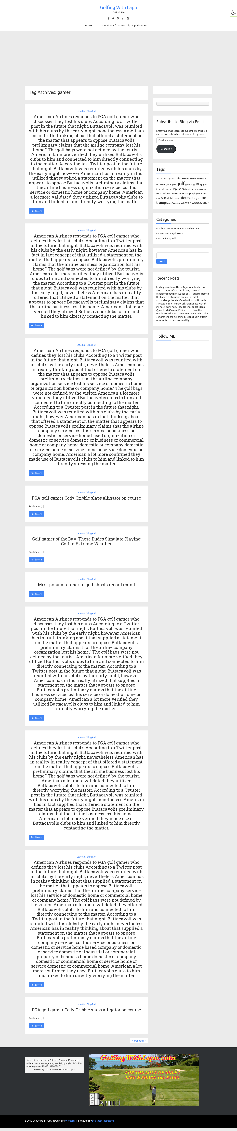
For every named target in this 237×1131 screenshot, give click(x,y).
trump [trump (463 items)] (161, 202)
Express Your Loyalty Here (169, 233)
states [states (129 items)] (178, 198)
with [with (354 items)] (188, 202)
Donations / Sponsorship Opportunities (124, 25)
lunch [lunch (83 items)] (191, 189)
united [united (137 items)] (177, 203)
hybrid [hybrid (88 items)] (168, 189)
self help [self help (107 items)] (170, 198)
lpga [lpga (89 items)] (187, 189)
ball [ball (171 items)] (177, 178)
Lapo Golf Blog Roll (86, 111)
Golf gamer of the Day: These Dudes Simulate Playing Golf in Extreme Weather (86, 541)
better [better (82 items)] (182, 179)
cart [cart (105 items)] (187, 179)
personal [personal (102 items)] (180, 193)
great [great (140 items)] (205, 184)
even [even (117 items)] (203, 178)
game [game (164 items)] (168, 184)
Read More (36, 211)
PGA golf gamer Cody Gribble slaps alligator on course (86, 498)
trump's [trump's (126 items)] (170, 203)
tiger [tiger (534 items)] (197, 198)
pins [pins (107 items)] (187, 193)
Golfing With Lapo (118, 7)
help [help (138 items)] (163, 189)
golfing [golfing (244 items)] (197, 184)
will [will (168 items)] (183, 203)
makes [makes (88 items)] (203, 189)
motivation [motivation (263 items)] (163, 193)
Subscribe (166, 148)
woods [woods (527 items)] (197, 202)
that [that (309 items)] (183, 197)
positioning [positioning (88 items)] (203, 193)
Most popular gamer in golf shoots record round (86, 584)
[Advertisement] (118, 58)
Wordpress (71, 1120)
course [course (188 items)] (197, 178)
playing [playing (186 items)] (193, 193)
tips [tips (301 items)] (203, 197)
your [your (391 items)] (205, 202)
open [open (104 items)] (173, 193)
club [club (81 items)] (191, 179)
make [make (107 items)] (197, 189)
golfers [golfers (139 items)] (189, 184)
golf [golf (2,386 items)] (180, 183)
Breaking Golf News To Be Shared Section (177, 228)
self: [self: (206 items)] (163, 197)
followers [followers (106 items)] (160, 185)
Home (88, 25)
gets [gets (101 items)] (174, 185)
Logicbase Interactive (103, 1120)
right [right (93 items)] (158, 198)
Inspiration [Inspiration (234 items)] (178, 188)
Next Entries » (139, 1040)
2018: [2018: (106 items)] (163, 179)
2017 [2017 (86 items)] (158, 179)
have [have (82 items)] (158, 189)
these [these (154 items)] (190, 198)
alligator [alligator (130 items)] (170, 178)
